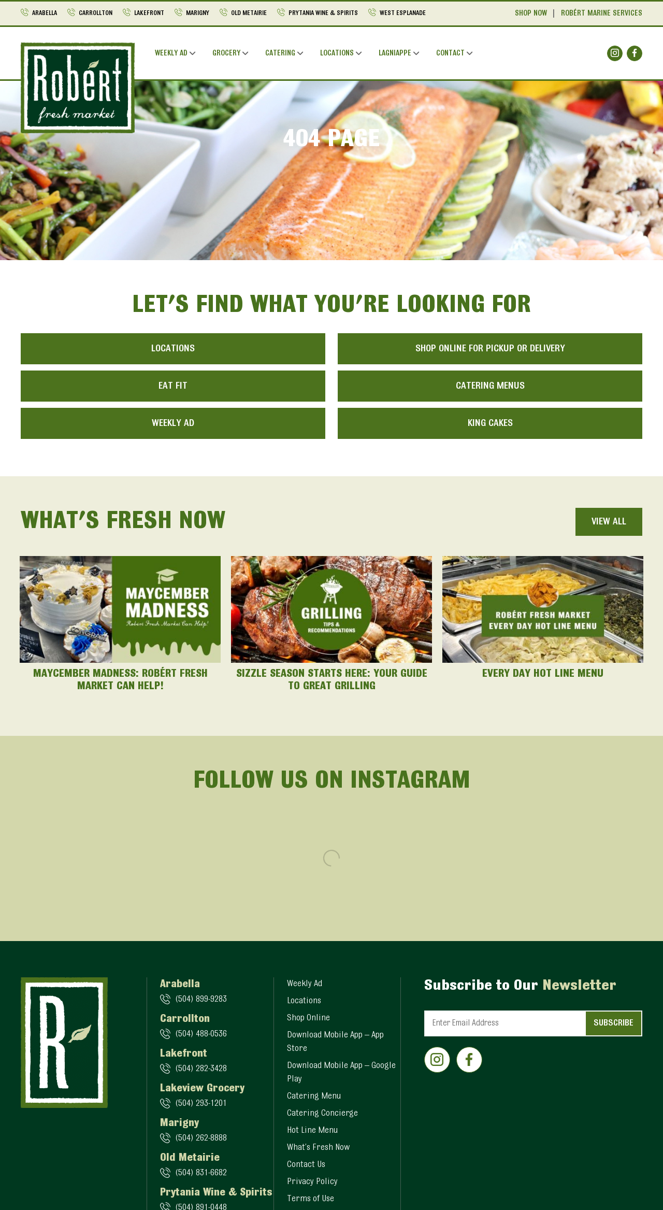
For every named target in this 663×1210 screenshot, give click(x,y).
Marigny (197, 13)
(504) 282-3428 (201, 1069)
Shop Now (531, 14)
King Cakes (490, 423)
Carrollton (95, 13)
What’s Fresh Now (318, 1147)
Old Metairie (249, 13)
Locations (337, 54)
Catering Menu (314, 1096)
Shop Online (308, 1018)
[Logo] (78, 87)
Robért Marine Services (601, 14)
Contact (450, 54)
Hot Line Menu (312, 1130)
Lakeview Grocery (202, 1088)
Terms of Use (310, 1199)
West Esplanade (403, 13)
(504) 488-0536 (201, 1034)
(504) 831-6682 (201, 1173)
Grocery (226, 54)
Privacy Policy (312, 1182)
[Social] (615, 53)
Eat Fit (173, 386)
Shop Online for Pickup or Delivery (490, 349)
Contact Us (306, 1165)
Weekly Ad (171, 54)
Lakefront (149, 13)
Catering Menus (490, 386)
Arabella (44, 13)
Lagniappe (395, 54)
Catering (280, 54)
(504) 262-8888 (201, 1138)
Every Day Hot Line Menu (542, 674)
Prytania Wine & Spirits (323, 13)
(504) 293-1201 (201, 1103)
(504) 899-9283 (201, 999)
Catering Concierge (322, 1113)
